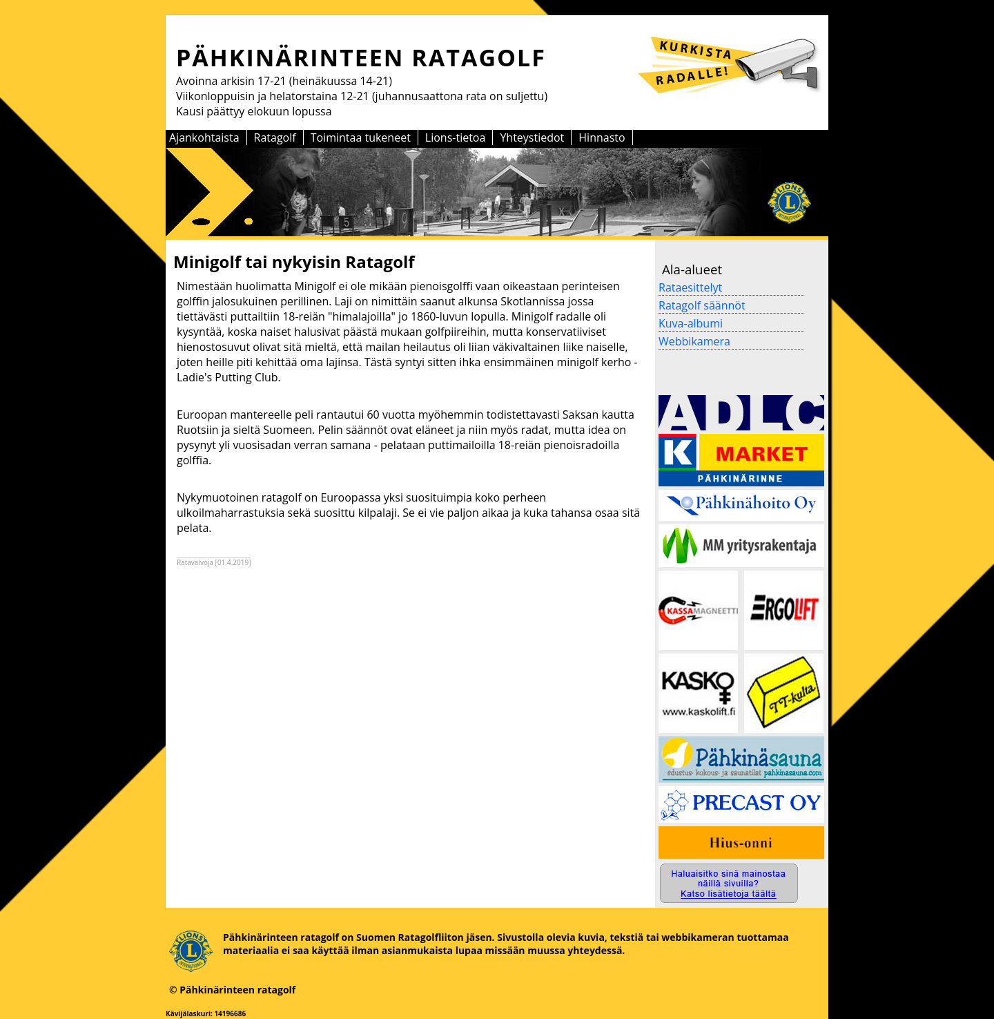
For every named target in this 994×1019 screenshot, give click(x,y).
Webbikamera (694, 341)
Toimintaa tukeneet (361, 137)
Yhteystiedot (532, 137)
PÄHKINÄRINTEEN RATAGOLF (361, 57)
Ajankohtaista (204, 137)
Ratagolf (275, 137)
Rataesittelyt (690, 287)
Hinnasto (601, 137)
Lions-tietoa (455, 137)
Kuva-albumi (691, 323)
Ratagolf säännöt (702, 305)
